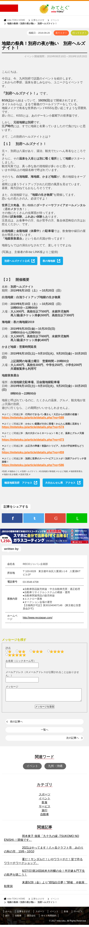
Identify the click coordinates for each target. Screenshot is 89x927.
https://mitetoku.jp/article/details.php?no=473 (33, 439)
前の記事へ (16, 723)
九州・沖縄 (55, 768)
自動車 (44, 816)
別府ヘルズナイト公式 (17, 260)
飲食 (44, 804)
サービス (44, 808)
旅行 (44, 812)
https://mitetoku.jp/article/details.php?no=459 (33, 452)
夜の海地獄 (49, 260)
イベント (55, 20)
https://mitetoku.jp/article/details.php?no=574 (33, 427)
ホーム (8, 913)
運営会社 (31, 917)
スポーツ (44, 796)
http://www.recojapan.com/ (37, 617)
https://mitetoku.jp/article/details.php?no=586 (33, 465)
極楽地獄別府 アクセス (18, 482)
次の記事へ (72, 740)
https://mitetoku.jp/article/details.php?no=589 (33, 417)
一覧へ (44, 731)
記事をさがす (37, 20)
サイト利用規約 (48, 917)
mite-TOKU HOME (16, 20)
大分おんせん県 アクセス (60, 482)
